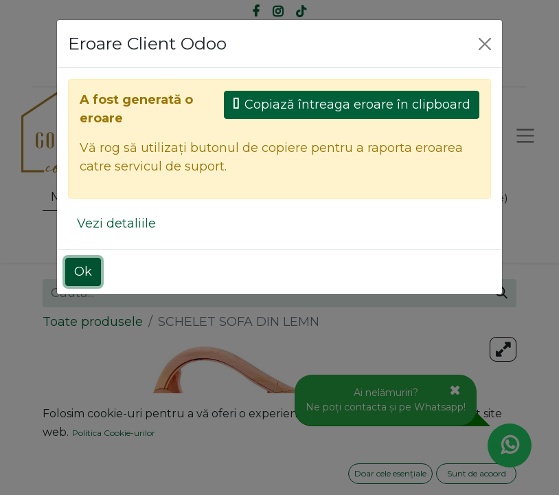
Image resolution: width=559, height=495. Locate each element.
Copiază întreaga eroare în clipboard (351, 104)
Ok (83, 271)
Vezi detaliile (116, 223)
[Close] (485, 44)
